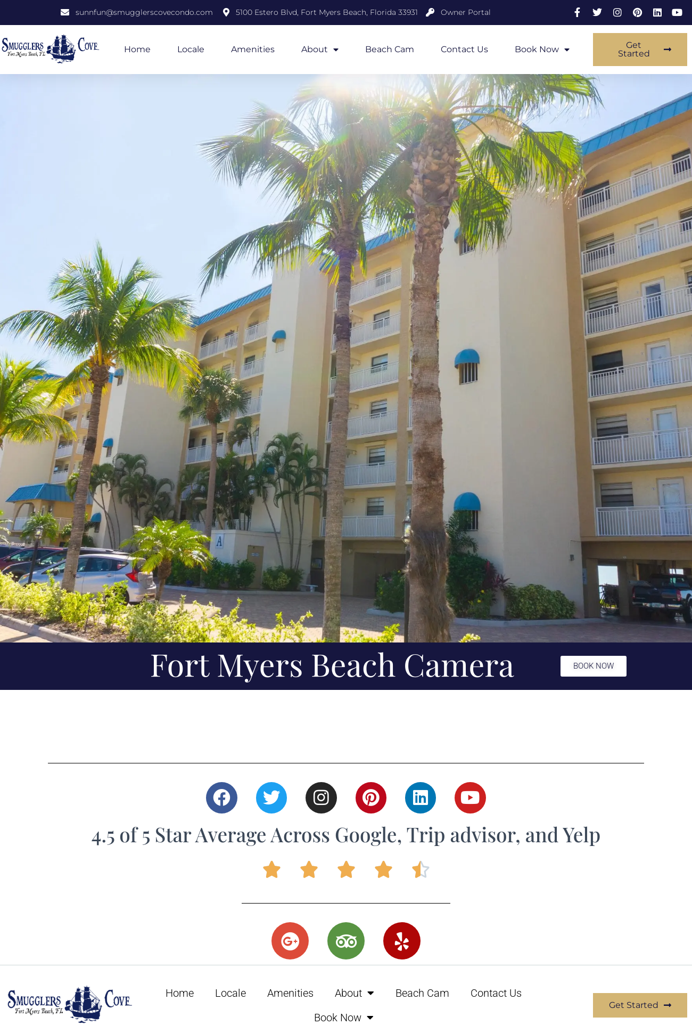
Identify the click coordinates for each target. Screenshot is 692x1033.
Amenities (253, 49)
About (320, 49)
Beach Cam (389, 49)
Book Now (542, 49)
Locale (190, 49)
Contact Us (464, 49)
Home (137, 49)
